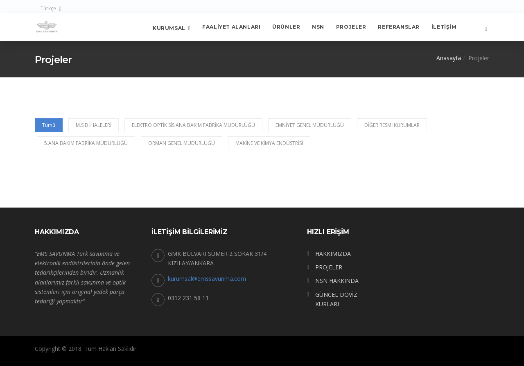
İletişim (444, 27)
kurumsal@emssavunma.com (207, 278)
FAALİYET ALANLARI (231, 27)
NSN (318, 27)
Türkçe (47, 8)
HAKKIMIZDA (333, 254)
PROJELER (328, 267)
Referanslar (399, 27)
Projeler (351, 27)
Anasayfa (448, 58)
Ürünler (286, 27)
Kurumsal (169, 28)
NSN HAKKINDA (337, 281)
